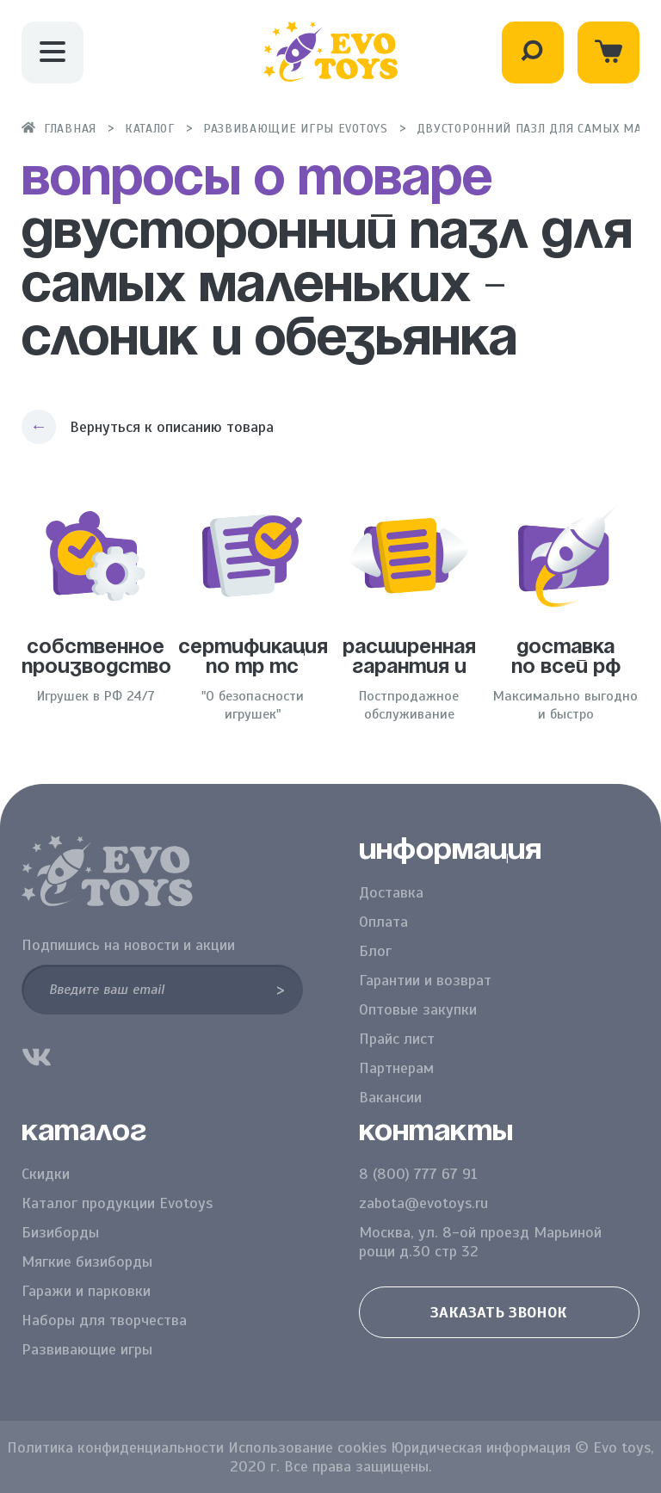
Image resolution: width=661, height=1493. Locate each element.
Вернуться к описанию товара (172, 426)
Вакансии (390, 1097)
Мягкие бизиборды (87, 1261)
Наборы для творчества (104, 1320)
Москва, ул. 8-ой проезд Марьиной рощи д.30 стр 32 (480, 1242)
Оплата (383, 921)
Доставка (391, 892)
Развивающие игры (87, 1349)
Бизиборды (60, 1232)
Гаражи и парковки (86, 1290)
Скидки (46, 1173)
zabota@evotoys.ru (423, 1203)
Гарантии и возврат (425, 980)
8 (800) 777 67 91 (418, 1173)
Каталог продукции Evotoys (117, 1203)
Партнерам (396, 1067)
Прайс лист (397, 1038)
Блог (375, 950)
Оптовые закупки (418, 1009)
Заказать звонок (498, 1312)
